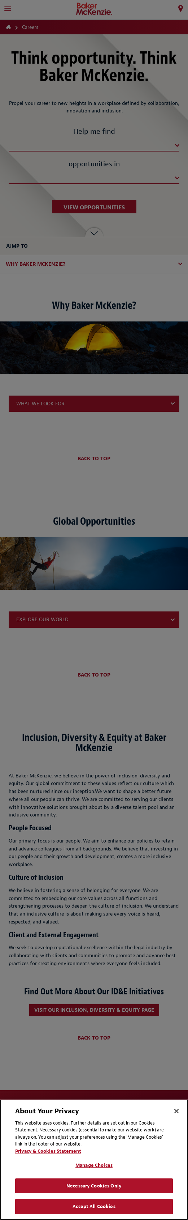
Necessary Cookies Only (94, 1186)
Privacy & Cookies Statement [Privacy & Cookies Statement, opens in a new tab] (48, 1151)
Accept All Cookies (94, 1206)
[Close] (176, 1111)
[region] (94, 1160)
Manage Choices (94, 1165)
